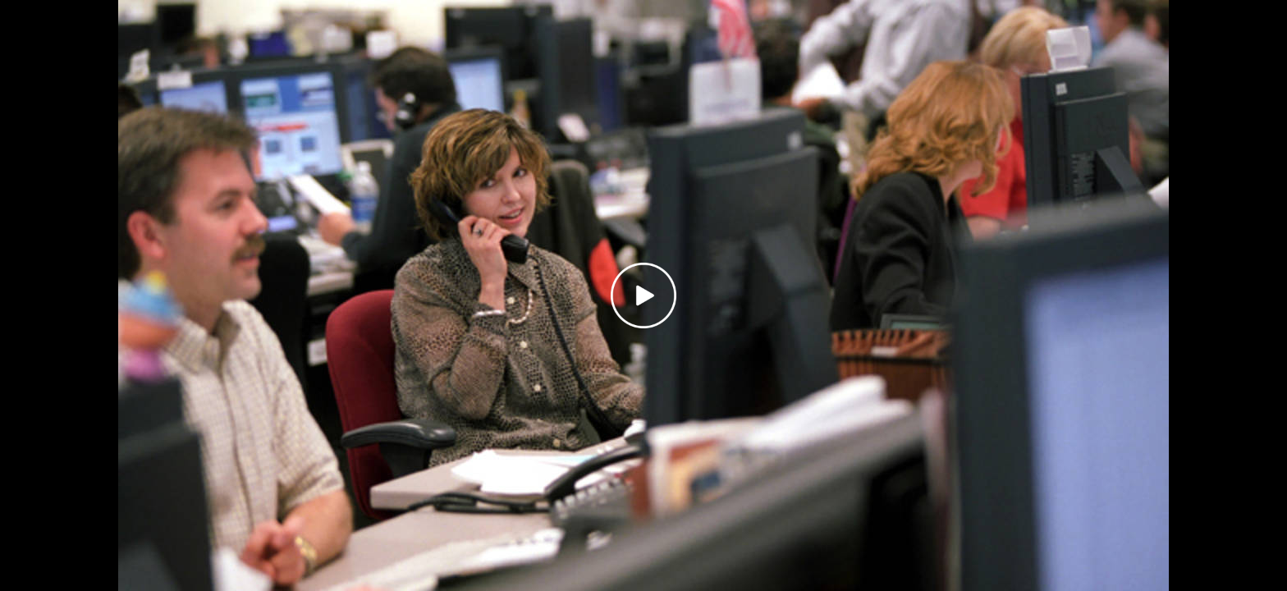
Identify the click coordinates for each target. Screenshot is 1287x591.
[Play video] (643, 295)
